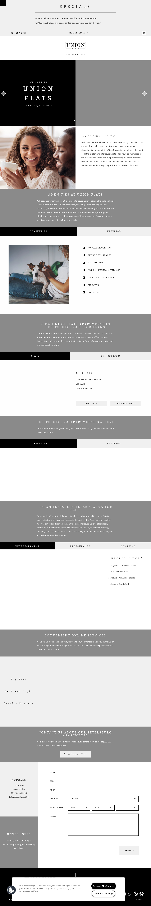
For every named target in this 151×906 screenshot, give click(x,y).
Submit (129, 850)
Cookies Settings (103, 893)
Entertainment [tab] (27, 546)
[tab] (35, 356)
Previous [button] (3, 93)
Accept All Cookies (103, 886)
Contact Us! (75, 754)
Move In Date (56, 807)
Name (52, 772)
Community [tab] (39, 231)
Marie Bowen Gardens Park (122, 578)
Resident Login (19, 691)
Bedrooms (55, 799)
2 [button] (77, 121)
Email (53, 781)
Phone (53, 790)
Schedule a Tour (75, 54)
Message (54, 816)
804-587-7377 (19, 33)
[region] (68, 889)
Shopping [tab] (128, 546)
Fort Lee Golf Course (119, 572)
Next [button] (144, 93)
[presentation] (83, 850)
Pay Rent (19, 679)
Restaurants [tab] (80, 546)
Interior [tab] (114, 231)
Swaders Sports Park (119, 584)
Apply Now (91, 403)
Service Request (19, 703)
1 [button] (75, 121)
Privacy (140, 899)
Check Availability (126, 403)
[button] (11, 890)
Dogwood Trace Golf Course (123, 565)
